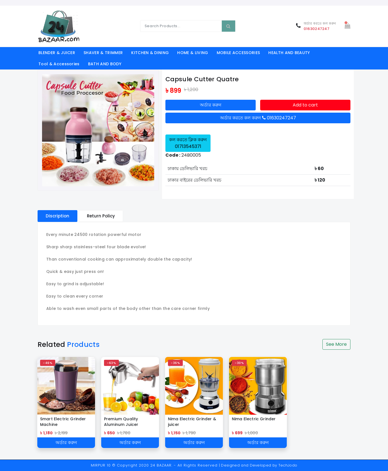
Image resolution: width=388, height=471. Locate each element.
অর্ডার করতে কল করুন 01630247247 (258, 118)
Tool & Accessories (59, 64)
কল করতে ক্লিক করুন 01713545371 (188, 143)
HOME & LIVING (192, 52)
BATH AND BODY (104, 64)
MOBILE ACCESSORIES (238, 52)
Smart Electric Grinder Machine (63, 421)
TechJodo (287, 465)
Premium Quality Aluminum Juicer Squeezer (121, 421)
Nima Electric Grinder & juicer (192, 421)
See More (336, 344)
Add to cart (305, 105)
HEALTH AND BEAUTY (289, 52)
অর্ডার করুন (210, 105)
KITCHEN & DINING (150, 52)
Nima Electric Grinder (254, 419)
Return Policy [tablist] (101, 216)
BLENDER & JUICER (56, 52)
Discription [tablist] (57, 216)
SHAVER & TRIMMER (103, 52)
